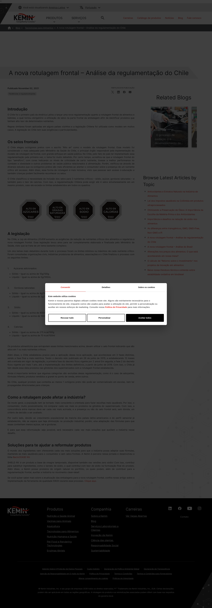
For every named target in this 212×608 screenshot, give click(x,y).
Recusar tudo (67, 318)
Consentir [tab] (65, 287)
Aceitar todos (144, 318)
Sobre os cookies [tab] (146, 287)
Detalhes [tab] (106, 287)
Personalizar (106, 318)
